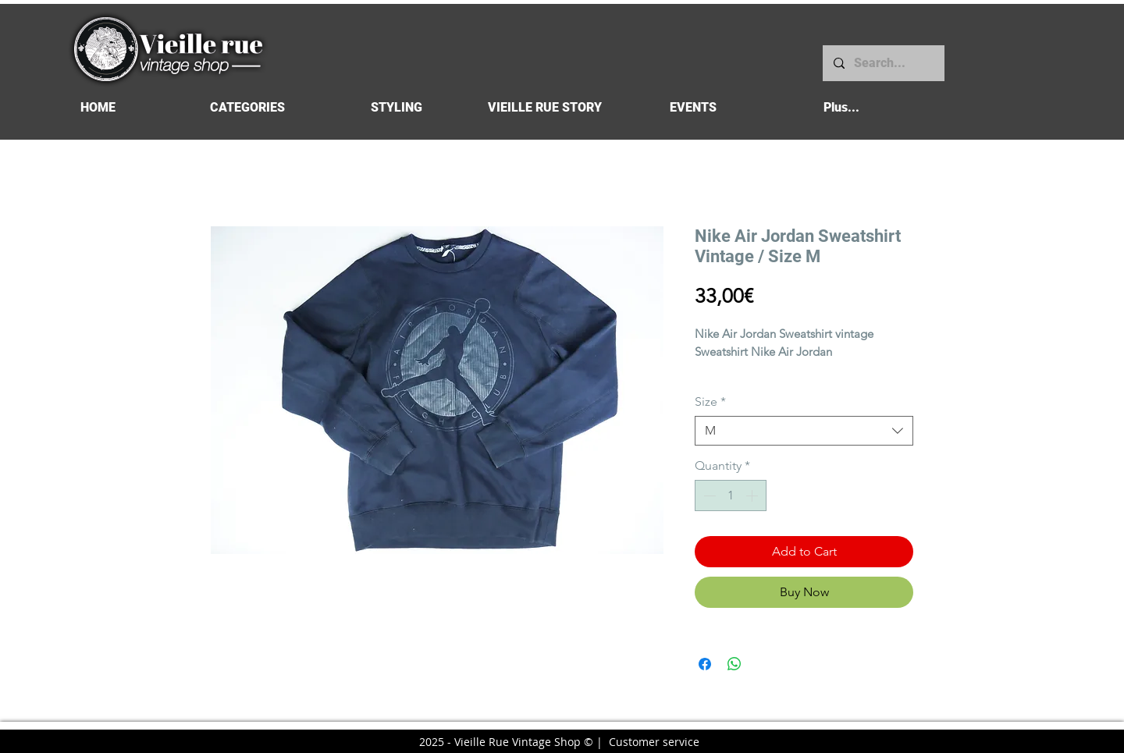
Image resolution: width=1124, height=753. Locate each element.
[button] (247, 107)
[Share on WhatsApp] (734, 664)
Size (710, 401)
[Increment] (753, 495)
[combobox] (804, 431)
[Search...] (883, 63)
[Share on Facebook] (704, 664)
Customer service (654, 741)
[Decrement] (708, 495)
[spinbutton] (730, 495)
